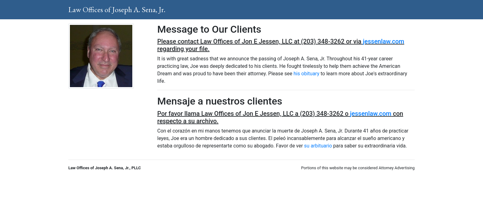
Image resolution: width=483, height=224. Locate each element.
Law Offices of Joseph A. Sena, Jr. (116, 9)
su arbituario (318, 146)
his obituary (307, 74)
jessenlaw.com (383, 41)
